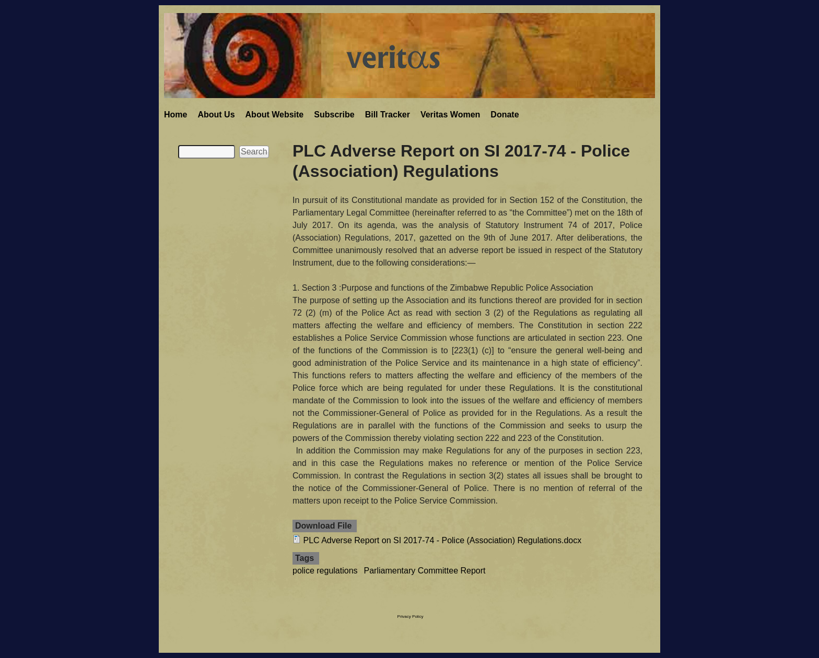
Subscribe (334, 114)
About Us (216, 114)
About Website (274, 114)
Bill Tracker (387, 114)
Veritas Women (450, 114)
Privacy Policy (410, 616)
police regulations (325, 570)
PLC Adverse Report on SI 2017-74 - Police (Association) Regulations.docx (442, 540)
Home (175, 114)
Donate (504, 114)
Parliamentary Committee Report (425, 570)
